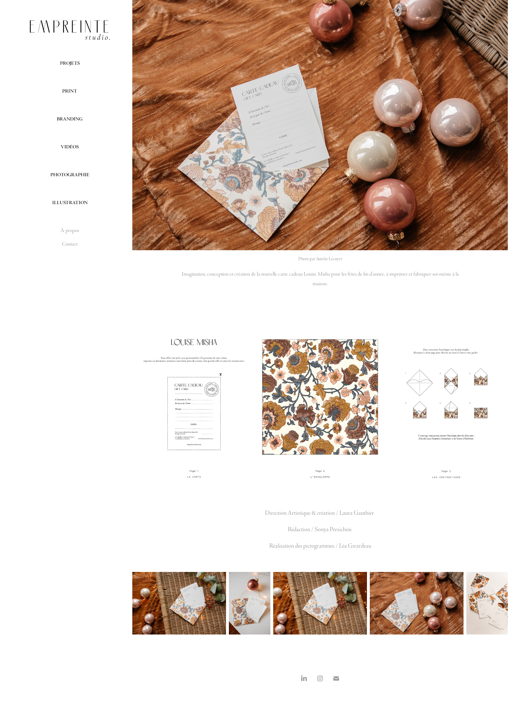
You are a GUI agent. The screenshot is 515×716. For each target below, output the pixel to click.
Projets (70, 63)
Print (69, 91)
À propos (69, 230)
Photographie (69, 175)
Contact (70, 244)
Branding (70, 119)
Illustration (70, 203)
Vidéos (70, 147)
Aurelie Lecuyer (329, 259)
